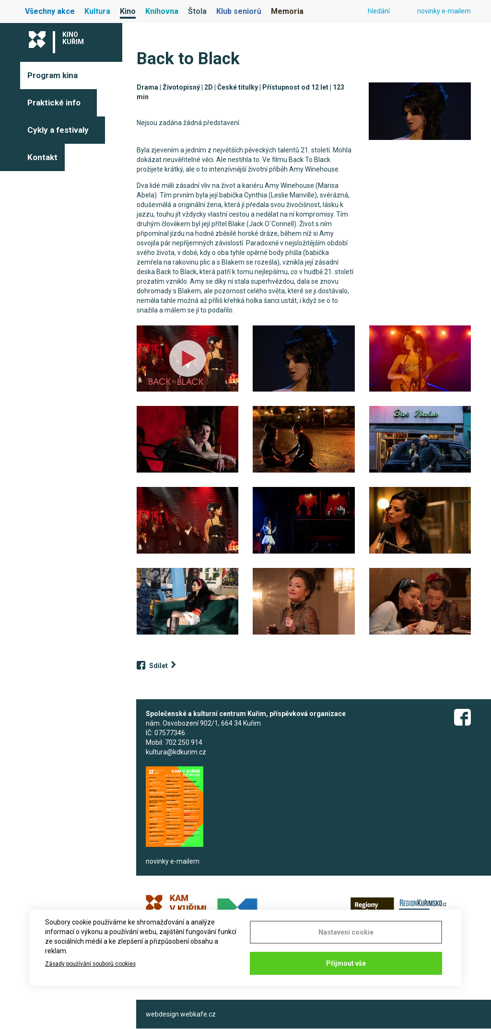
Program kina (52, 75)
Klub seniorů (238, 11)
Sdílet (158, 666)
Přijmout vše (346, 963)
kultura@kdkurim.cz (176, 752)
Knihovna (161, 11)
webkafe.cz (198, 1014)
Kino (128, 11)
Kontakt (42, 157)
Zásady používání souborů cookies (90, 963)
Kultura (97, 11)
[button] (419, 111)
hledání (379, 11)
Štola (197, 11)
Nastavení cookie (346, 932)
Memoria (287, 11)
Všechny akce (50, 11)
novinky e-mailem (444, 11)
